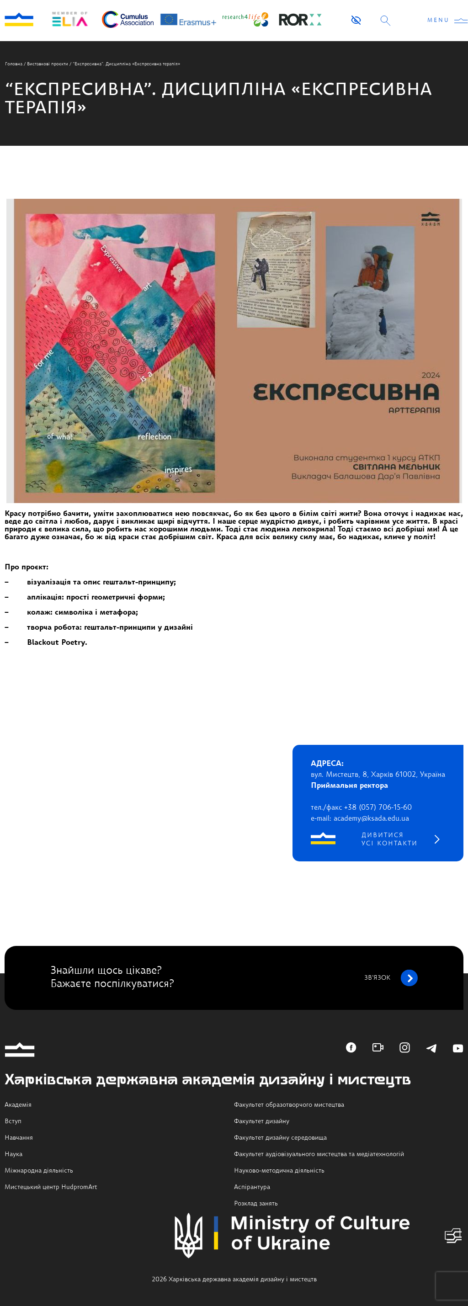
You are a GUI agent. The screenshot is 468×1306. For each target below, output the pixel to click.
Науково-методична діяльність (279, 1171)
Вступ (13, 1121)
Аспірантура (252, 1187)
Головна (13, 64)
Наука (13, 1154)
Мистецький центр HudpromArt (51, 1187)
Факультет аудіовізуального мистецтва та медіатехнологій (319, 1154)
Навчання (19, 1138)
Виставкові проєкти (47, 64)
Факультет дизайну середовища (280, 1138)
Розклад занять (256, 1203)
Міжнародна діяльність (39, 1171)
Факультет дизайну (261, 1121)
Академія (18, 1105)
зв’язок (391, 978)
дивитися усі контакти (390, 839)
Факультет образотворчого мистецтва (289, 1105)
